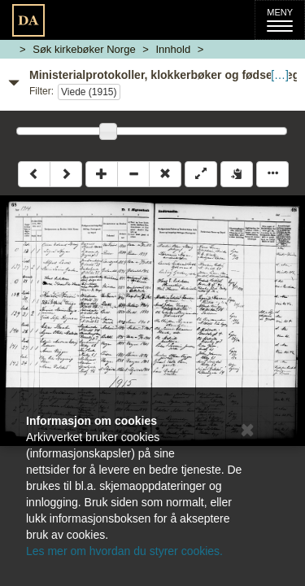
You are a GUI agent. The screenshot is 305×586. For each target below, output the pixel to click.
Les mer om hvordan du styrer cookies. (124, 551)
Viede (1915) (89, 92)
